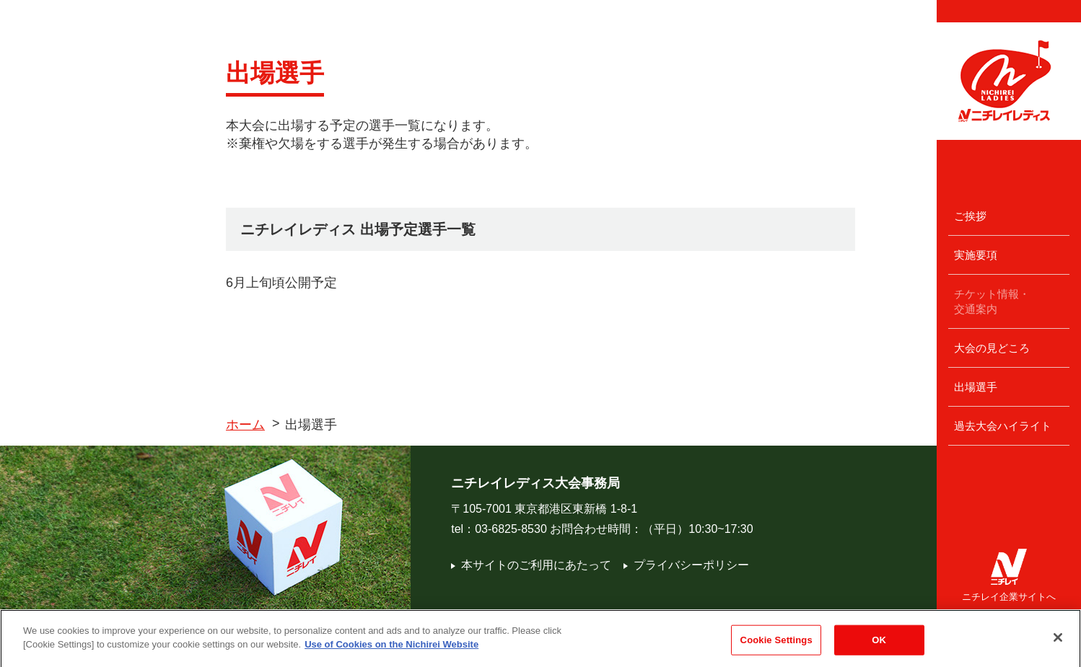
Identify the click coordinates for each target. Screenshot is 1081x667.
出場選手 (975, 387)
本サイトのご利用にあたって (531, 565)
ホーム (245, 425)
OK (879, 646)
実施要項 (975, 255)
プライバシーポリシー (686, 565)
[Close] (1058, 645)
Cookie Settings (776, 646)
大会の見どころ (992, 348)
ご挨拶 (970, 216)
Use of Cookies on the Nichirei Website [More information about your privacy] (391, 651)
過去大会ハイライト (1002, 426)
